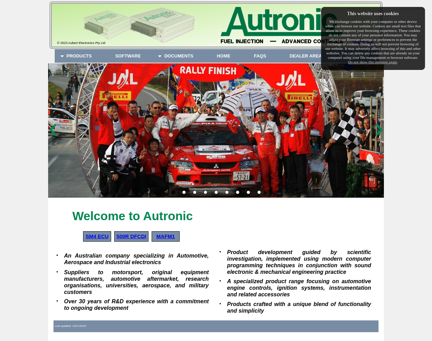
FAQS (260, 56)
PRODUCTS (75, 56)
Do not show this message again (372, 62)
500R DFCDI (131, 236)
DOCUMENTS (175, 56)
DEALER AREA (306, 56)
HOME (223, 56)
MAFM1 (165, 236)
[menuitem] (79, 56)
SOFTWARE (128, 56)
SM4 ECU (97, 236)
